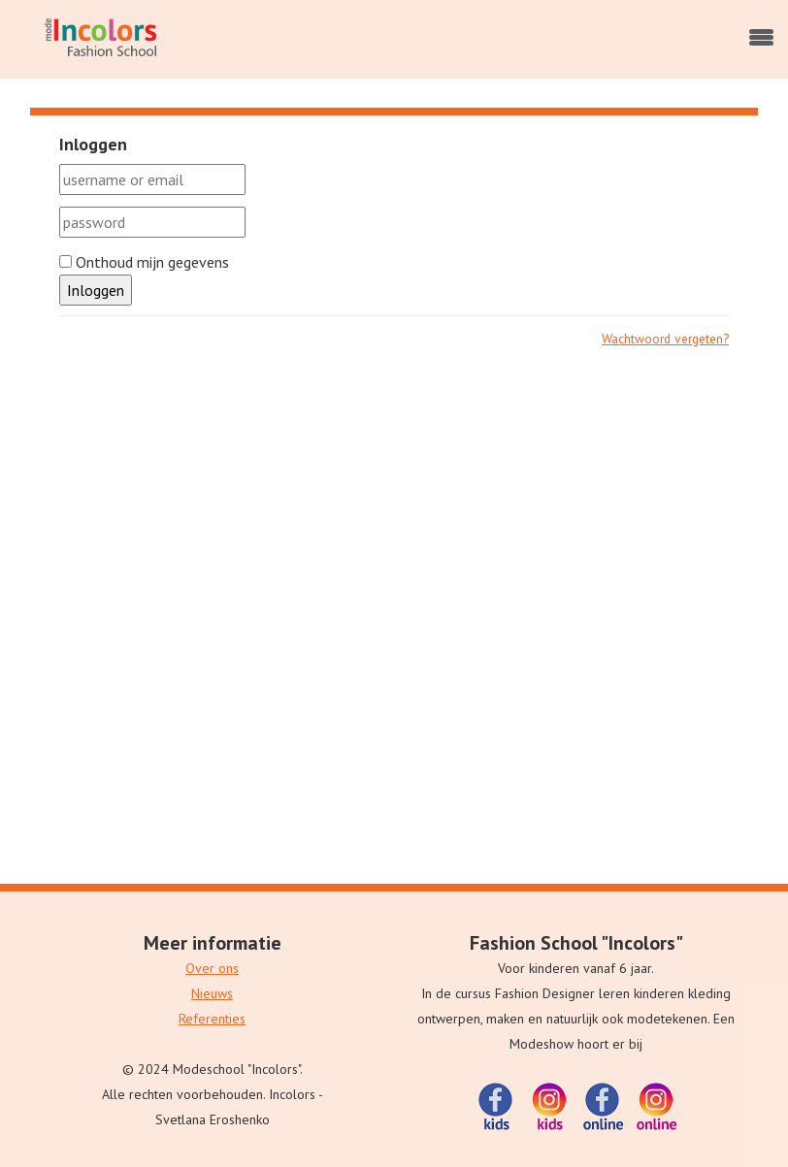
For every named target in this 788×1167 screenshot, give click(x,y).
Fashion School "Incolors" (576, 943)
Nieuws (212, 993)
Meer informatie (212, 943)
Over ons (212, 968)
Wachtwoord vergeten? (665, 338)
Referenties (212, 1018)
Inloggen (95, 290)
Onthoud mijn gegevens (144, 262)
